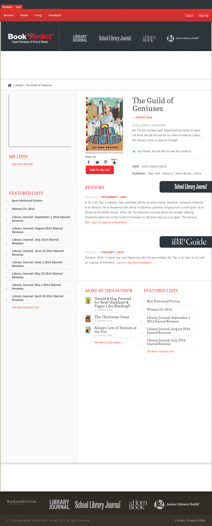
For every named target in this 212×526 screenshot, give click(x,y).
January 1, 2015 (112, 252)
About (24, 15)
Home (9, 85)
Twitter (97, 162)
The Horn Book (149, 39)
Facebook (88, 162)
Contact (180, 520)
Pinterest (105, 162)
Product (7, 7)
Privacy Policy (196, 520)
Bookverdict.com (31, 39)
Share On (90, 157)
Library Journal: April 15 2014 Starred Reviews (37, 298)
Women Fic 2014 (23, 208)
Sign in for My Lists (22, 164)
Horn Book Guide (190, 241)
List (18, 7)
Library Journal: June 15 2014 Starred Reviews (38, 252)
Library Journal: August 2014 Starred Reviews (37, 230)
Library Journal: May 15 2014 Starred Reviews (37, 275)
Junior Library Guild (183, 39)
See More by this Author (107, 342)
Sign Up (203, 15)
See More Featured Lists (25, 307)
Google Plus (114, 162)
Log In (189, 15)
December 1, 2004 (113, 197)
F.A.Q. (38, 15)
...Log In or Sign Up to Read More (108, 222)
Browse (9, 15)
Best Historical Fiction (27, 200)
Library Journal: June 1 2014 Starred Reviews (37, 264)
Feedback (55, 15)
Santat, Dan (144, 117)
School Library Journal (115, 39)
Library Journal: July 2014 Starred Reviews (35, 241)
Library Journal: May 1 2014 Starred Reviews (36, 286)
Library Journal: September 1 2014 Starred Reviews (41, 218)
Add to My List (100, 169)
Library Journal (81, 39)
